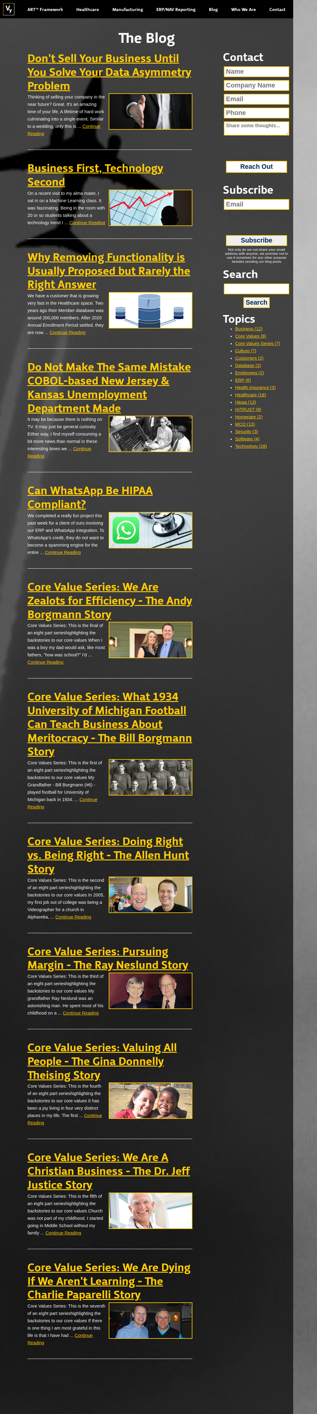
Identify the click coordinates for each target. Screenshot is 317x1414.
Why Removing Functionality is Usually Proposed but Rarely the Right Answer (108, 272)
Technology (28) (251, 446)
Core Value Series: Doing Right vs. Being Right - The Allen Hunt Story (108, 856)
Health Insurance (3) (255, 387)
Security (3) (246, 431)
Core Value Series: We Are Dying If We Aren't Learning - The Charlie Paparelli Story (109, 1282)
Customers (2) (249, 358)
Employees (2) (249, 372)
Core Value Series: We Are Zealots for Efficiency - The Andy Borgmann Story (109, 601)
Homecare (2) (249, 416)
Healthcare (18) (250, 394)
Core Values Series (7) (257, 343)
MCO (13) (245, 424)
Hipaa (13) (245, 402)
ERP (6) (243, 380)
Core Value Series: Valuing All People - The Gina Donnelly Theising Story (102, 1062)
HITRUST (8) (248, 409)
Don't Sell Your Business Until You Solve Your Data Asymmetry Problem (109, 73)
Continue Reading (87, 222)
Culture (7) (245, 350)
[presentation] (256, 146)
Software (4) (247, 438)
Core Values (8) (250, 336)
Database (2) (248, 365)
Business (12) (249, 328)
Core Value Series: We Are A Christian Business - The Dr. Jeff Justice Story (108, 1172)
